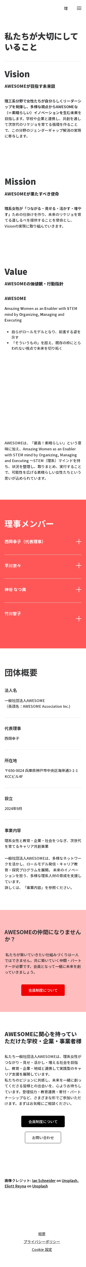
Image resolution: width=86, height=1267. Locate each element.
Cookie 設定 (42, 1249)
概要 (42, 1234)
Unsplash (69, 1180)
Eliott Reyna (15, 1186)
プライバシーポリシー (42, 1241)
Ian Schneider (44, 1180)
